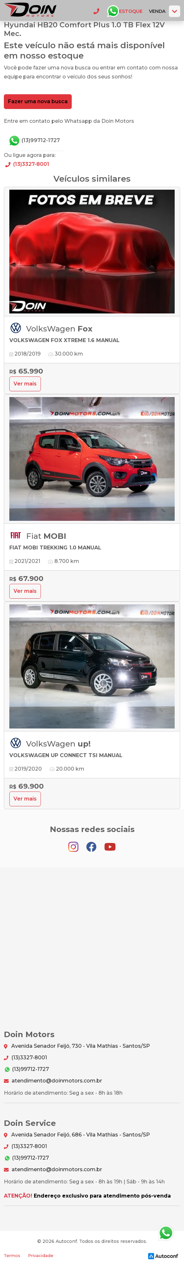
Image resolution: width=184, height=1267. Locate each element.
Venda (157, 11)
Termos (12, 1255)
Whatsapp (113, 11)
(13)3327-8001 (26, 164)
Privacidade (40, 1255)
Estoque (131, 11)
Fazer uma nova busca (38, 101)
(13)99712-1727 (34, 140)
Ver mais (25, 384)
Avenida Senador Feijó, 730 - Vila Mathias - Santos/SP (77, 1046)
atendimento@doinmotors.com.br (53, 1081)
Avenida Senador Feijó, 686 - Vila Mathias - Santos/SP (77, 1135)
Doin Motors (30, 11)
